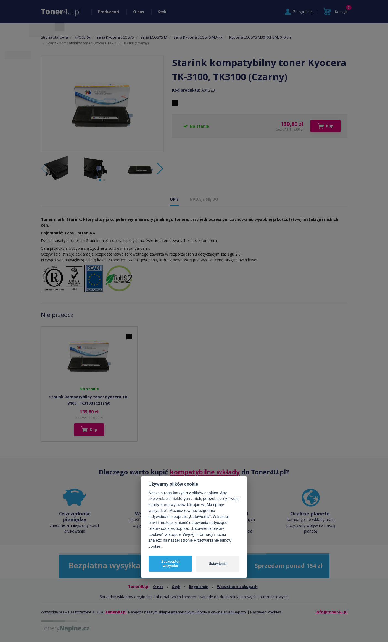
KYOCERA (82, 37)
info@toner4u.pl (331, 611)
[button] (160, 169)
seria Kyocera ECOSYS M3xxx (198, 37)
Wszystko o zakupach (237, 586)
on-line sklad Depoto (228, 611)
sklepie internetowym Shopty (182, 611)
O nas (138, 11)
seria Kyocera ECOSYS (115, 37)
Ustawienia (218, 564)
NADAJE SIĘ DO (204, 199)
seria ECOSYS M (154, 37)
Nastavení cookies (265, 611)
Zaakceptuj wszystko (170, 563)
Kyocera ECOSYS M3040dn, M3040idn (260, 37)
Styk (162, 11)
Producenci (109, 11)
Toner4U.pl (115, 611)
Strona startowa (54, 37)
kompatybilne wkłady (205, 472)
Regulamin (198, 586)
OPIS (174, 199)
